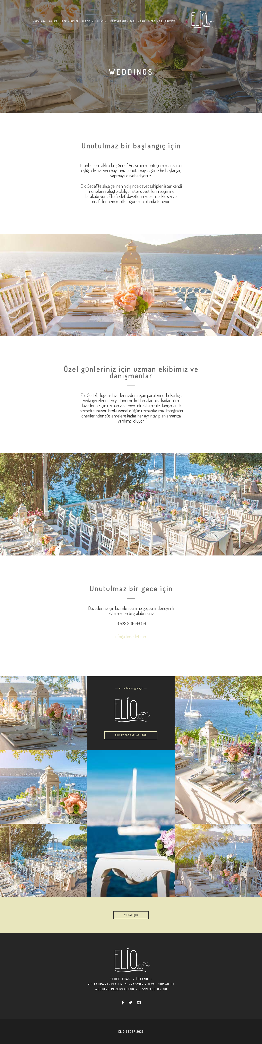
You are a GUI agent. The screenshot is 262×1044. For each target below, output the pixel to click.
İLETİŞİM (88, 21)
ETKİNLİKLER (70, 21)
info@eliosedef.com (131, 636)
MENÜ (141, 21)
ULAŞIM (102, 21)
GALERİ (54, 21)
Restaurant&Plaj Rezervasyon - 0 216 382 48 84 (131, 984)
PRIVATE (170, 21)
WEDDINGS (155, 21)
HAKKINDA (39, 21)
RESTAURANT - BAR (122, 21)
